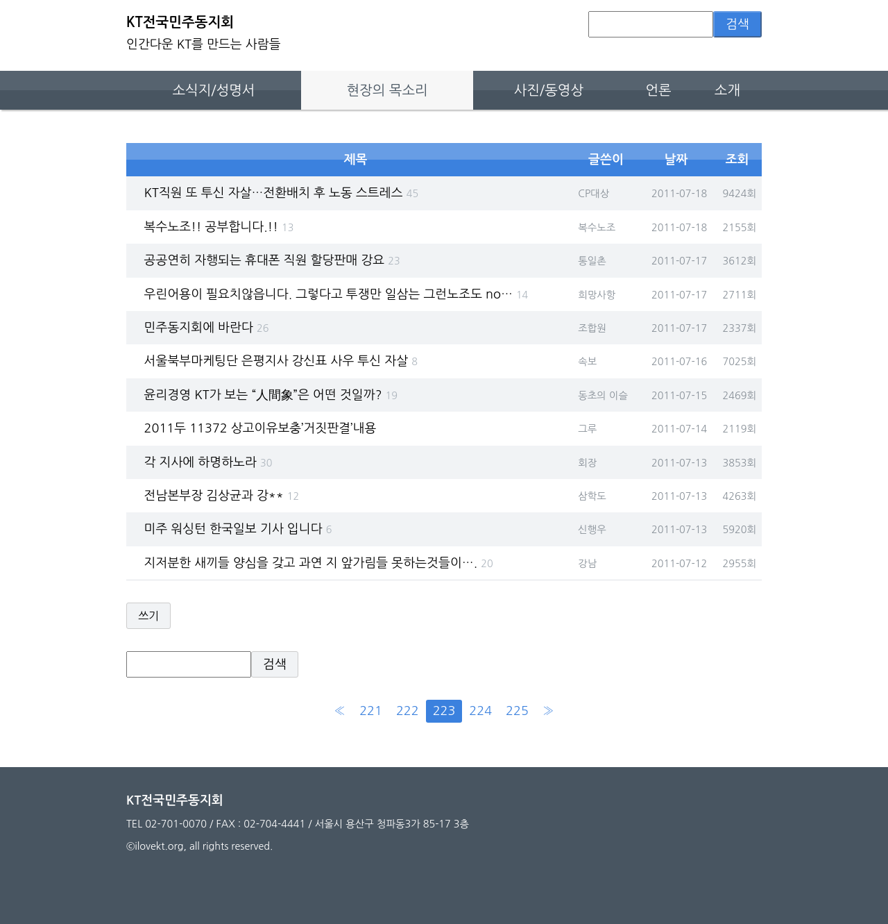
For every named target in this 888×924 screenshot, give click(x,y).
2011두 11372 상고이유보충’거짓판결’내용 (260, 428)
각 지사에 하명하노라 (208, 462)
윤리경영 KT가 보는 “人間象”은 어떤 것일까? (271, 395)
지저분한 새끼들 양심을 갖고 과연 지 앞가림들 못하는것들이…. (318, 563)
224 (480, 711)
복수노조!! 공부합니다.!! (219, 227)
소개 (727, 90)
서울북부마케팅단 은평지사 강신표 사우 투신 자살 (281, 361)
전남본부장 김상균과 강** (222, 495)
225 (517, 711)
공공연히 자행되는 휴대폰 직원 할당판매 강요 (272, 260)
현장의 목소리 (387, 90)
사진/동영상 (548, 90)
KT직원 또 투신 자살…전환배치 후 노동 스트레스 (281, 193)
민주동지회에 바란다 (206, 327)
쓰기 (148, 615)
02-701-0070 (176, 824)
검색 (737, 24)
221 (370, 711)
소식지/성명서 (213, 90)
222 (407, 711)
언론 (658, 90)
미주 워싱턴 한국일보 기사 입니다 (238, 529)
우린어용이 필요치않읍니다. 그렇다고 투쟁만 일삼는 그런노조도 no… (336, 294)
